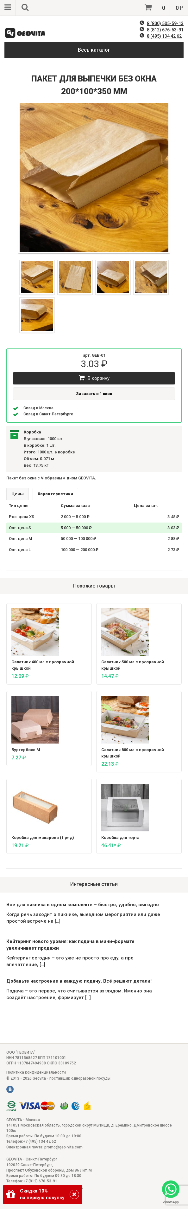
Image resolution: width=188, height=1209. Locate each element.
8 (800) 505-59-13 (165, 23)
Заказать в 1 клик (94, 393)
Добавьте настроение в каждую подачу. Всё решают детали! (79, 981)
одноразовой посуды (90, 1078)
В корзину (94, 377)
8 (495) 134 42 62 (164, 36)
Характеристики (55, 493)
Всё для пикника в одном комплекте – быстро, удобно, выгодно (82, 904)
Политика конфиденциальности (36, 1072)
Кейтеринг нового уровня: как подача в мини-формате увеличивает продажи (70, 945)
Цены (17, 493)
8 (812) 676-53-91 (165, 29)
